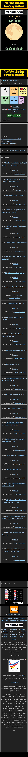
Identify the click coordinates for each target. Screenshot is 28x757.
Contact (15, 115)
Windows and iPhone (12, 367)
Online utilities (7, 622)
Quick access (6, 123)
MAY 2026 (16, 110)
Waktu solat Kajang (13, 112)
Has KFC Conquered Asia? (14, 473)
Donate (17, 119)
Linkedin (5, 638)
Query (24, 112)
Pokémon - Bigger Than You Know (15, 290)
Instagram (14, 638)
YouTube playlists (13, 84)
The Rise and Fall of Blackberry (14, 199)
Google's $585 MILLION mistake (15, 412)
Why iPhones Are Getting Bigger (14, 276)
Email (4, 633)
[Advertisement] (14, 63)
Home (4, 84)
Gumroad (23, 635)
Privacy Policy (15, 686)
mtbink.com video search (17, 154)
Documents (12, 624)
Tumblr (22, 638)
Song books (4, 624)
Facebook (6, 635)
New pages (18, 618)
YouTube (14, 633)
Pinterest (14, 640)
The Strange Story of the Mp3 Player (16, 246)
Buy (10, 119)
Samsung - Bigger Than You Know (16, 353)
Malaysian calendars (18, 622)
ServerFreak (21, 678)
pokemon (20, 299)
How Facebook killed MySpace (15, 398)
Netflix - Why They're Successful (15, 307)
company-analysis (20, 177)
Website (23, 633)
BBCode (15, 173)
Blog (21, 640)
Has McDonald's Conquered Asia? (16, 459)
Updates (10, 618)
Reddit (5, 640)
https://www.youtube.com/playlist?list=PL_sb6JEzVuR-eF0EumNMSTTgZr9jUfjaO (11, 145)
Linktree (14, 642)
